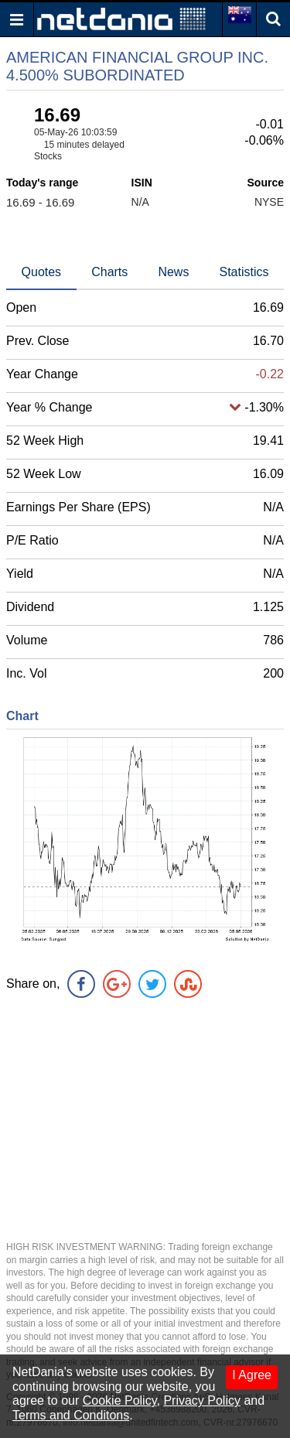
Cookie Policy (120, 1400)
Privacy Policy (202, 1400)
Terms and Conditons (70, 1415)
